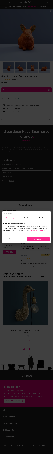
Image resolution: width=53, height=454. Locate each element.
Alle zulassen (38, 239)
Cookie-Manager (15, 239)
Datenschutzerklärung (37, 230)
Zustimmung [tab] (10, 218)
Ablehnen (47, 213)
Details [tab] (26, 218)
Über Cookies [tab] (43, 218)
